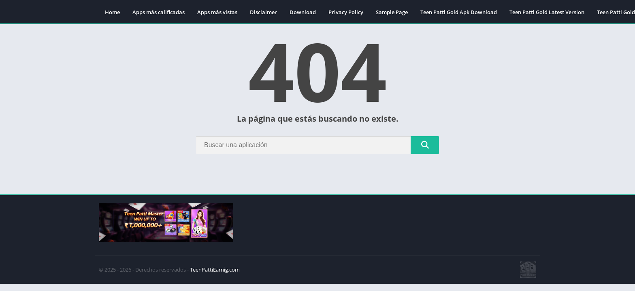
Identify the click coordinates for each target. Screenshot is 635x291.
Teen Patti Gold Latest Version (546, 12)
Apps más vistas (217, 12)
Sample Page (392, 12)
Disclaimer (263, 12)
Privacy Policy (345, 12)
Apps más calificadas (158, 12)
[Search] (317, 145)
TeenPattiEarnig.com (215, 269)
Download (303, 12)
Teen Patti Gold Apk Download (458, 12)
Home (112, 12)
